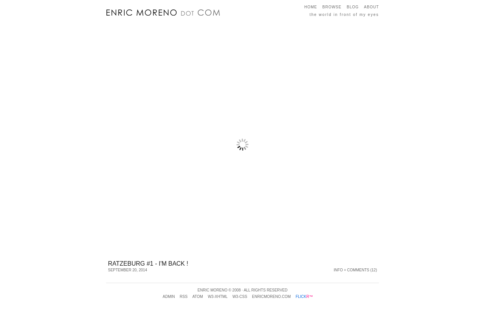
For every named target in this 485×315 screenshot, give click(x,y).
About (371, 7)
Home (310, 7)
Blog (353, 7)
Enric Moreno (212, 290)
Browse (331, 7)
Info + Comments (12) (355, 270)
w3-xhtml (217, 297)
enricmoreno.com (271, 297)
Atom (197, 297)
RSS (184, 297)
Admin (169, 297)
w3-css (239, 297)
